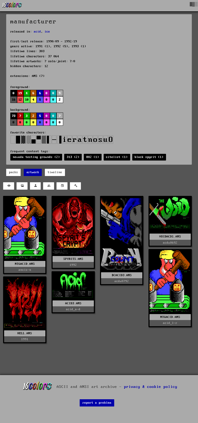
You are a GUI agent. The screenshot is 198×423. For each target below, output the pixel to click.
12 (20, 99)
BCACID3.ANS (122, 275)
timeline (55, 172)
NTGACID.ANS (25, 264)
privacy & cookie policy (150, 387)
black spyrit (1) (149, 157)
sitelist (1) (117, 157)
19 (20, 93)
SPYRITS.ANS (73, 259)
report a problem (96, 402)
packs (13, 172)
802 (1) (92, 157)
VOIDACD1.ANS (170, 236)
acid (37, 31)
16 (13, 99)
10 (27, 99)
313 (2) (73, 157)
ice (47, 31)
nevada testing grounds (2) (36, 157)
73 (13, 116)
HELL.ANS (25, 333)
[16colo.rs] (12, 5)
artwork (33, 172)
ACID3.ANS (73, 303)
